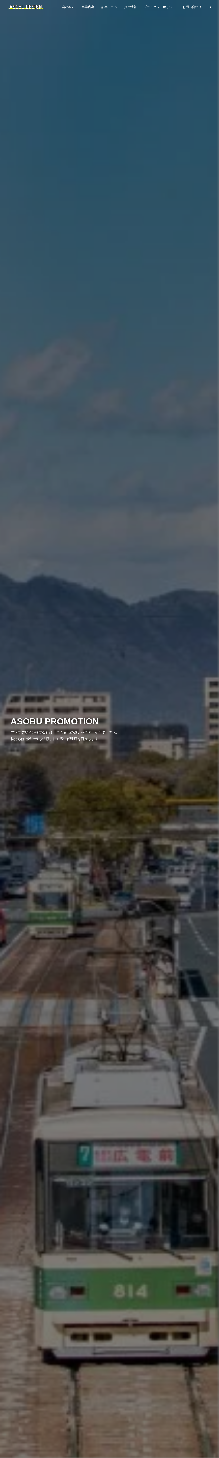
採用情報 (130, 7)
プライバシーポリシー (159, 7)
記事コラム (109, 7)
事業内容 (88, 7)
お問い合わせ (191, 7)
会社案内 (68, 7)
